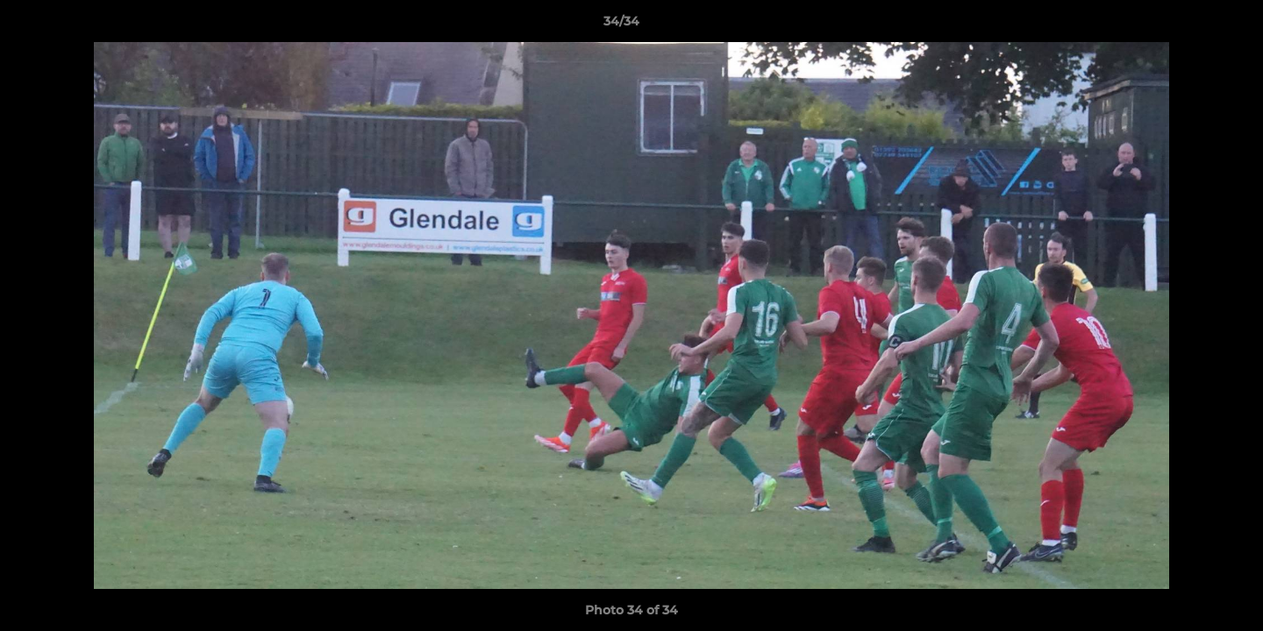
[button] (1189, 25)
